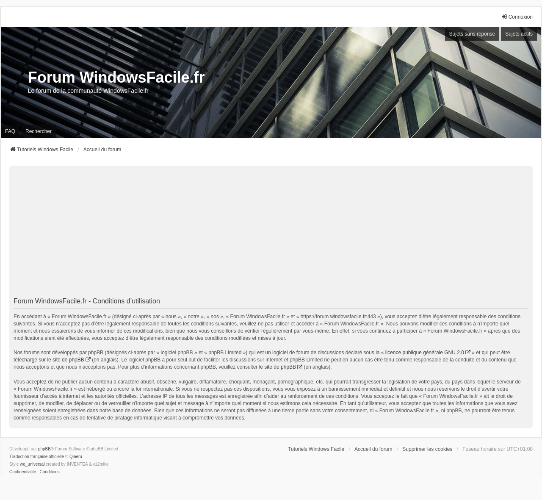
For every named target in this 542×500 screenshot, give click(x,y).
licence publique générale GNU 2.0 (424, 353)
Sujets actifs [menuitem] (519, 34)
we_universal (32, 464)
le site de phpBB (65, 360)
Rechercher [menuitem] (38, 131)
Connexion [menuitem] (517, 17)
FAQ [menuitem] (10, 131)
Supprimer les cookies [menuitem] (427, 449)
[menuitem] (22, 472)
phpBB (44, 449)
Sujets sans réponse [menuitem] (472, 34)
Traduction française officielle (36, 456)
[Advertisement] (271, 231)
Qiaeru (75, 456)
